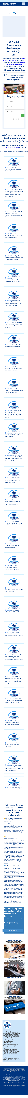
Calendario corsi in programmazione (12, 1069)
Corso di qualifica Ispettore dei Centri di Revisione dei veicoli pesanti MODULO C (14, 257)
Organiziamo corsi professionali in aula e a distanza (14, 874)
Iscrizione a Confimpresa (9, 1068)
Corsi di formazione (20, 1068)
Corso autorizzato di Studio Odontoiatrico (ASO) (13, 345)
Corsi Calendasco (14, 959)
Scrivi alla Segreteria (12, 1)
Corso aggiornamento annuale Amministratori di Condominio (13, 279)
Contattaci (13, 930)
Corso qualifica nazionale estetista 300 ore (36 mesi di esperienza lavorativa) (13, 523)
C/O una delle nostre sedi (11, 147)
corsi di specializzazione (19, 884)
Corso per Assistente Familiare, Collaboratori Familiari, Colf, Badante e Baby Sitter (13, 214)
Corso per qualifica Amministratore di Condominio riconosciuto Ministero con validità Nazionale (13, 479)
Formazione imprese (14, 940)
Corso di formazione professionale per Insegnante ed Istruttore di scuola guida (14, 700)
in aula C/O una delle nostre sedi (15, 63)
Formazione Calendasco (14, 996)
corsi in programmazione (14, 59)
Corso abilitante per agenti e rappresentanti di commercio (13, 744)
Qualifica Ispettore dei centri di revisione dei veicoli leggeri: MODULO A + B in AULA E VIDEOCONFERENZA (14, 302)
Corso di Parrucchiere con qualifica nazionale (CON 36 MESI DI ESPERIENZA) (14, 390)
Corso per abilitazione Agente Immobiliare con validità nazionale (14, 368)
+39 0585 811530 (7, 151)
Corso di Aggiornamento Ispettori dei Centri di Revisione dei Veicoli (13, 169)
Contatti (15, 1071)
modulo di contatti (24, 151)
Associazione (14, 1082)
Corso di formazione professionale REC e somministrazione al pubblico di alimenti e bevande (14, 767)
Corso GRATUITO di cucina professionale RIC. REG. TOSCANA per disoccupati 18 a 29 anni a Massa (13, 457)
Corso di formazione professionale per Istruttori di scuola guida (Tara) (13, 545)
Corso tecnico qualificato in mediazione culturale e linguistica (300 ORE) (14, 633)
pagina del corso (12, 861)
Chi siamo (20, 1082)
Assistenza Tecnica (12, 1084)
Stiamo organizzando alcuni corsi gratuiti (13, 896)
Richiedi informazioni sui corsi (14, 1085)
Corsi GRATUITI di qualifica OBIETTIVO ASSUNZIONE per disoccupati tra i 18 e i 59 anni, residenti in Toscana (13, 414)
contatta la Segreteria (18, 847)
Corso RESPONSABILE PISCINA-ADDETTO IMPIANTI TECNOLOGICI (14, 434)
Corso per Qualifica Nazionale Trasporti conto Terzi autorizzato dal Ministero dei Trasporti (13, 325)
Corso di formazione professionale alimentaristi (13, 788)
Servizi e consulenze (14, 977)
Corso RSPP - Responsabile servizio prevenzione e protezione (12, 567)
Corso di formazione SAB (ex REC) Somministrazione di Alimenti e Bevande (13, 235)
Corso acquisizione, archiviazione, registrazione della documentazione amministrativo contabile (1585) (14, 657)
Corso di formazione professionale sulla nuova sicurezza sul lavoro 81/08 (13, 722)
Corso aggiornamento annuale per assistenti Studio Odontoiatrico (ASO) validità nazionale (13, 502)
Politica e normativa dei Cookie (14, 1070)
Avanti (24, 115)
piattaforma (6, 872)
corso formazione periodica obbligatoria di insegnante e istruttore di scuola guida (13, 858)
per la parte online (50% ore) (14, 48)
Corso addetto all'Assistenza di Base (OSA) (12, 611)
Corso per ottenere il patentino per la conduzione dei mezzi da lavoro (14, 589)
